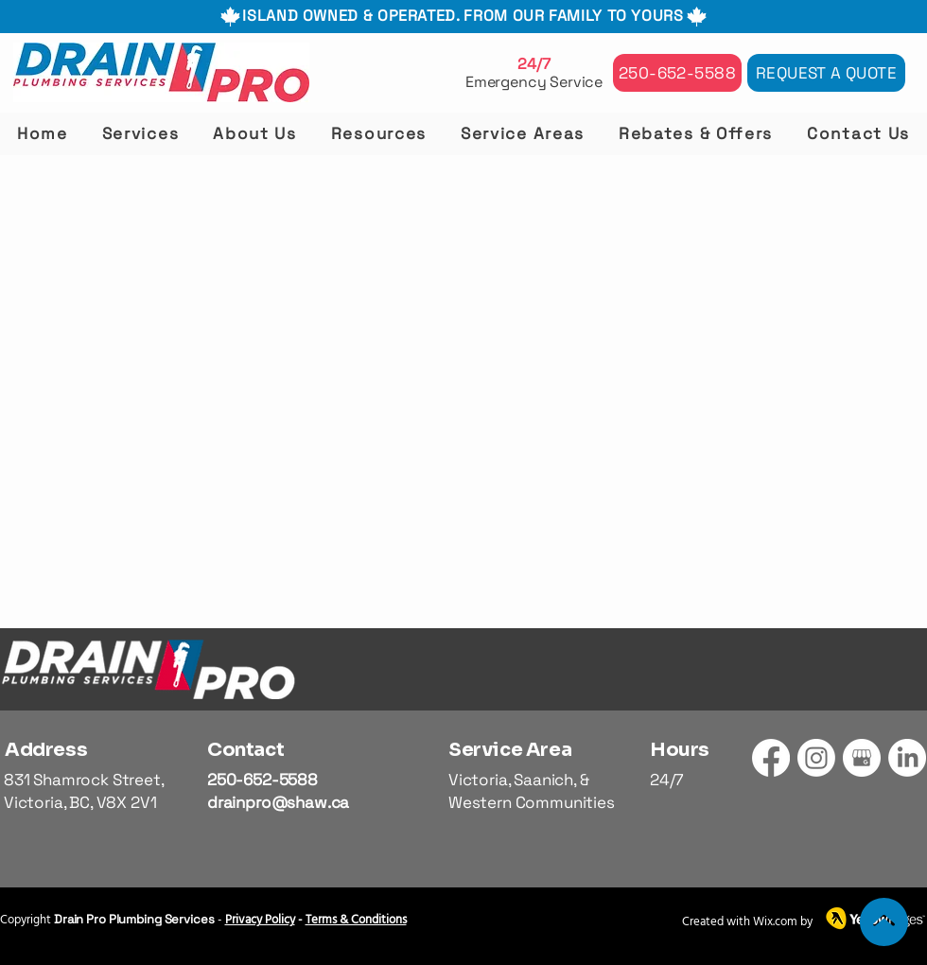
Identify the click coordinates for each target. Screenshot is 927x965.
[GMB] (862, 758)
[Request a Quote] (826, 73)
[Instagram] (816, 758)
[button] (141, 133)
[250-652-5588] (677, 73)
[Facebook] (771, 758)
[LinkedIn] (907, 758)
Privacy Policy (260, 920)
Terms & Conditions (356, 920)
